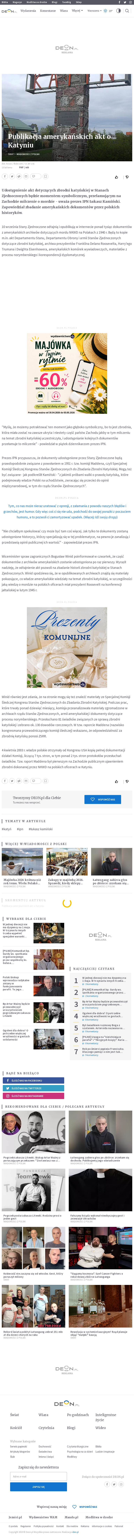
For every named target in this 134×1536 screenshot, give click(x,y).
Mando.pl (71, 1517)
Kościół (16, 1428)
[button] (118, 11)
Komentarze (48, 10)
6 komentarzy (90, 1019)
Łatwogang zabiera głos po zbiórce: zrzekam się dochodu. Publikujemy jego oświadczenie (99, 1159)
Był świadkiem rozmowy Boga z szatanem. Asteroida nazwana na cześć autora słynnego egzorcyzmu (103, 1028)
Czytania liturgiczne (77, 1446)
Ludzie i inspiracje (105, 1451)
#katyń (6, 829)
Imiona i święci (46, 1456)
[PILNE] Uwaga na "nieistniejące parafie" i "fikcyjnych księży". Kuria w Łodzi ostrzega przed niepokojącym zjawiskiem (104, 1041)
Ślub (12, 1456)
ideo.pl (75, 1532)
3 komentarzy (90, 984)
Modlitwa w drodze (37, 2)
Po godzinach (78, 1415)
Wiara (64, 10)
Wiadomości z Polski (28, 154)
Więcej (76, 10)
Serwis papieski (18, 1446)
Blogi (54, 2)
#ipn (20, 829)
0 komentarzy (90, 1007)
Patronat (119, 1526)
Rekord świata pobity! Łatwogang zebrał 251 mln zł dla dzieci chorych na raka (33, 1333)
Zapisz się (38, 1486)
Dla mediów (72, 1526)
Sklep (79, 2)
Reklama (85, 1526)
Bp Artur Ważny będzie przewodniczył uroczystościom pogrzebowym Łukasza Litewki (17, 1010)
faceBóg (66, 2)
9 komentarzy (90, 1055)
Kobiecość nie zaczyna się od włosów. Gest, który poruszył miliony (33, 1275)
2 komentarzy (90, 996)
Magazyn (17, 2)
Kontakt (60, 1526)
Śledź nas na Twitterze (24, 1088)
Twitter (125, 2)
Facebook (119, 2)
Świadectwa (45, 1451)
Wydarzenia (28, 10)
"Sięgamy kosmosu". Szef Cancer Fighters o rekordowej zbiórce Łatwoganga (96, 1275)
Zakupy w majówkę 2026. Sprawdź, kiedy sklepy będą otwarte (66, 883)
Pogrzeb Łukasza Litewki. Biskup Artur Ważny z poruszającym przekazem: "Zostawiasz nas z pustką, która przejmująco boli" (32, 1160)
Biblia (5, 2)
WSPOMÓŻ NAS (84, 1506)
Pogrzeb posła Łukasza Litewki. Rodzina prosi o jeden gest (32, 1217)
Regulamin (26, 1526)
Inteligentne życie (105, 1417)
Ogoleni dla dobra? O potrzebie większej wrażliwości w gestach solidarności (16, 1035)
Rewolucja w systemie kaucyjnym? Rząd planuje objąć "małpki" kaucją (98, 1333)
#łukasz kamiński (41, 829)
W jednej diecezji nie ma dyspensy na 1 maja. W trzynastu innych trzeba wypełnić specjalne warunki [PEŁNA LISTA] (17, 932)
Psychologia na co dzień (80, 1451)
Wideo (100, 1428)
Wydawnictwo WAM (43, 1517)
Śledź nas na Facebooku (24, 1080)
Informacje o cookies (102, 1526)
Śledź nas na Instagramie (24, 1096)
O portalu (13, 1526)
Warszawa (93, 11)
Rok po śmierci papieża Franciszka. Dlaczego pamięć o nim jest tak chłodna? (103, 1052)
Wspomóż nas (103, 799)
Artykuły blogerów (20, 1451)
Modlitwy (72, 1456)
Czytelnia (46, 1428)
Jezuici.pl (15, 1517)
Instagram (130, 2)
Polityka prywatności (44, 1526)
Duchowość (45, 1446)
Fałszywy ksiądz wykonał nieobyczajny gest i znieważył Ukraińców (97, 1217)
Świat (11, 154)
